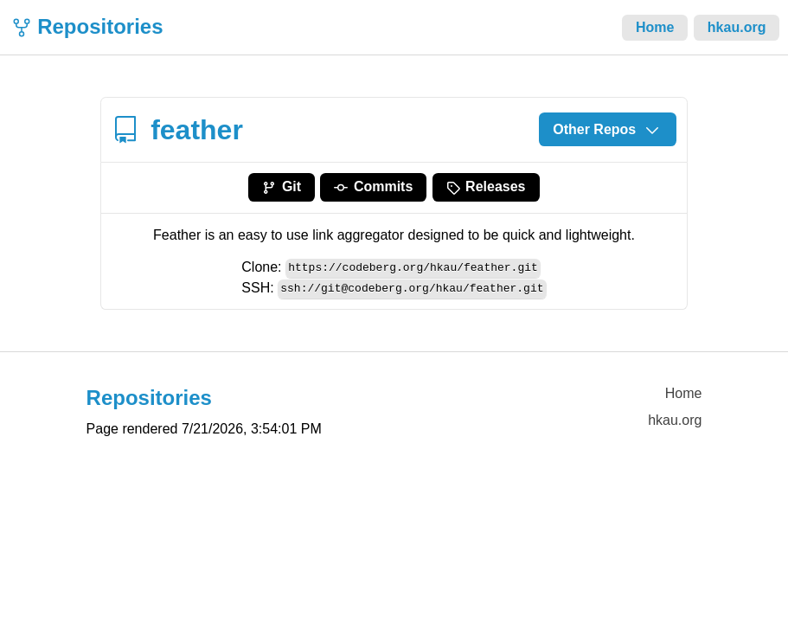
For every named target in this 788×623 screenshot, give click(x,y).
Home (655, 27)
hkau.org (737, 27)
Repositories (100, 26)
